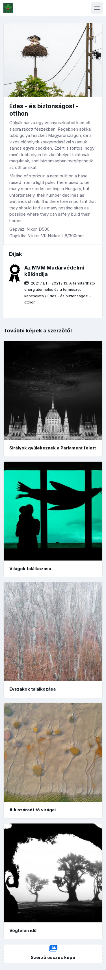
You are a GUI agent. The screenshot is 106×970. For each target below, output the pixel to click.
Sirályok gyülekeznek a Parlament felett (52, 448)
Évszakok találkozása (32, 689)
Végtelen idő (22, 930)
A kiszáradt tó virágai (32, 809)
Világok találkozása (30, 568)
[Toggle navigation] (97, 8)
